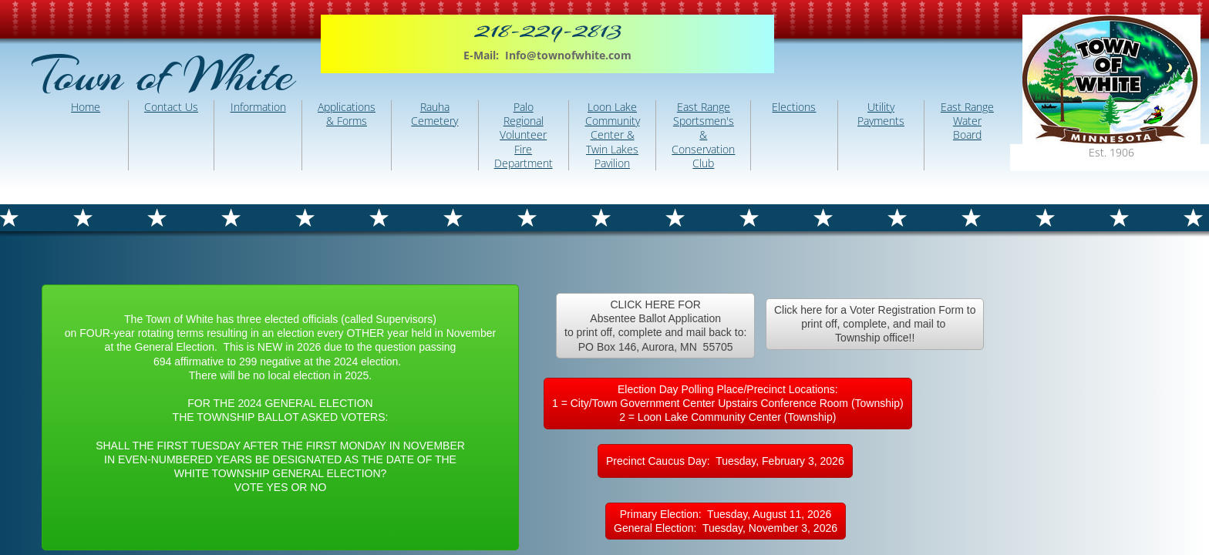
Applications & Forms (346, 113)
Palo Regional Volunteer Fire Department (523, 134)
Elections (794, 106)
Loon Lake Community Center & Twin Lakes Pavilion (612, 134)
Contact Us (171, 106)
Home (85, 106)
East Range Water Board (967, 120)
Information (258, 106)
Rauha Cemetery (434, 113)
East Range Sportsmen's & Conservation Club (703, 134)
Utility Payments (880, 113)
